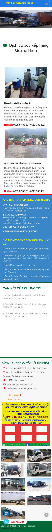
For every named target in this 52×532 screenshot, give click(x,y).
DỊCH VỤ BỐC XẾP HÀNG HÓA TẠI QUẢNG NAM (22, 163)
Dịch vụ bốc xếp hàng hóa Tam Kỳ (17, 103)
